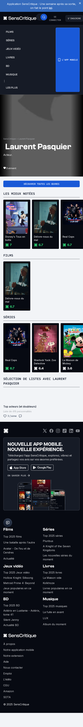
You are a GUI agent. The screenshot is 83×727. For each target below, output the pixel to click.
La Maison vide (52, 577)
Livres (48, 566)
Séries (48, 529)
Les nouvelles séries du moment (57, 557)
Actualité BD (11, 625)
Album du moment (54, 624)
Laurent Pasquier (26, 139)
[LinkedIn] (71, 431)
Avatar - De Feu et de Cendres (16, 550)
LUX (45, 618)
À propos (9, 644)
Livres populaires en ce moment (57, 590)
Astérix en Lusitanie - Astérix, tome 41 (21, 612)
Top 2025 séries (53, 535)
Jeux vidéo (13, 566)
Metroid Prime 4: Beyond (19, 583)
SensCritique (9, 139)
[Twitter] (45, 431)
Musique (50, 599)
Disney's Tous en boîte (15, 238)
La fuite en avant (53, 612)
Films (8, 529)
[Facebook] (51, 431)
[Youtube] (78, 431)
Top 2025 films (12, 536)
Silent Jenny (11, 619)
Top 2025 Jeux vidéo (16, 572)
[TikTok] (65, 431)
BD (6, 599)
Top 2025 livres (52, 572)
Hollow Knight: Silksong (18, 577)
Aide (6, 661)
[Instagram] (58, 431)
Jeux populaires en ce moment (17, 590)
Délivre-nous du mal (43, 238)
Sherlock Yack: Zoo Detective (45, 362)
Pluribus (48, 541)
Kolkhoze (49, 583)
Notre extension (13, 655)
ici (50, 8)
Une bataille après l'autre (19, 542)
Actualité (8, 558)
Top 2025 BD (11, 605)
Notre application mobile (18, 649)
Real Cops (11, 360)
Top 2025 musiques (55, 606)
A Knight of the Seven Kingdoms (56, 548)
